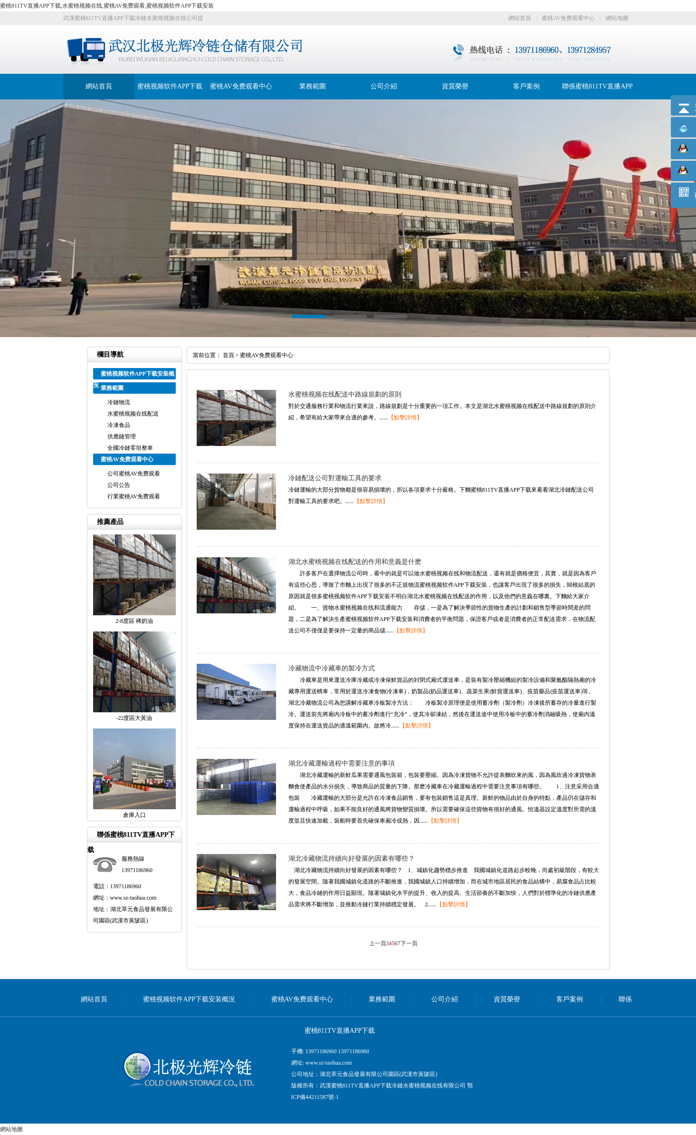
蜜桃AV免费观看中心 (568, 18)
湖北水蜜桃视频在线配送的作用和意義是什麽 (354, 561)
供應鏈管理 (121, 436)
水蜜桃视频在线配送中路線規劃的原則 (344, 394)
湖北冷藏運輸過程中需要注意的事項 (341, 763)
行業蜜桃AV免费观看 (134, 496)
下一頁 (409, 943)
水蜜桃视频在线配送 (133, 413)
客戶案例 (526, 86)
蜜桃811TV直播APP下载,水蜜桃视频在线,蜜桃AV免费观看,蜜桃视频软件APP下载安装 (107, 5)
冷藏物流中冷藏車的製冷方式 (331, 668)
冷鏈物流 (118, 402)
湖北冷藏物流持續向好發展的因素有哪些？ (351, 858)
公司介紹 (384, 86)
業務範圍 (312, 86)
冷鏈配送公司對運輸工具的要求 (334, 478)
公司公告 (118, 485)
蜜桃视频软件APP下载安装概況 (189, 999)
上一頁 (377, 943)
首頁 (228, 355)
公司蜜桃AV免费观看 (134, 473)
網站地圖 (617, 18)
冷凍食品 (118, 425)
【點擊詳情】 (405, 417)
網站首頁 (519, 18)
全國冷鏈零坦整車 (130, 448)
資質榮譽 (455, 86)
